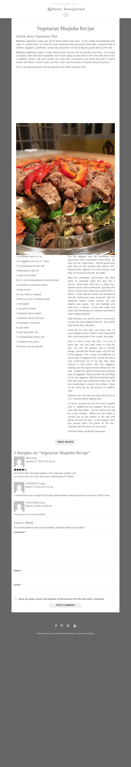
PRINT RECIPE (65, 442)
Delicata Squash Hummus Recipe (51, 616)
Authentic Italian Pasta (85, 616)
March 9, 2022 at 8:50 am (39, 506)
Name (18, 570)
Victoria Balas (33, 502)
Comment (20, 532)
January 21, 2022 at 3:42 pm (40, 461)
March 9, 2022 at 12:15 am (39, 487)
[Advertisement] (65, 96)
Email (17, 584)
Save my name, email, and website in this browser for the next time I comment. (62, 599)
